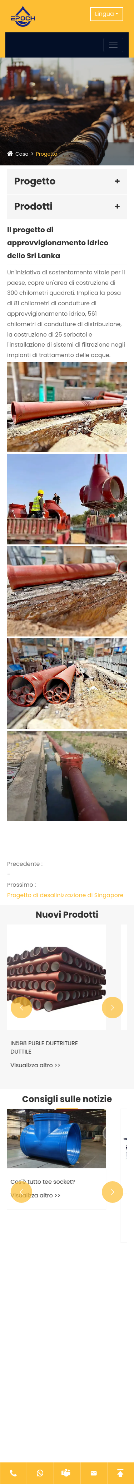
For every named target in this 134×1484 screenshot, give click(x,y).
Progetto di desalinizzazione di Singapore (65, 895)
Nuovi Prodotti (67, 915)
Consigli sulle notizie (67, 1099)
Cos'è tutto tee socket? (56, 1182)
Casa (22, 153)
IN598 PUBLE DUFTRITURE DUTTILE (57, 1047)
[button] (21, 1007)
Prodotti (33, 206)
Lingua (104, 14)
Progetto (47, 153)
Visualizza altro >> (49, 1065)
